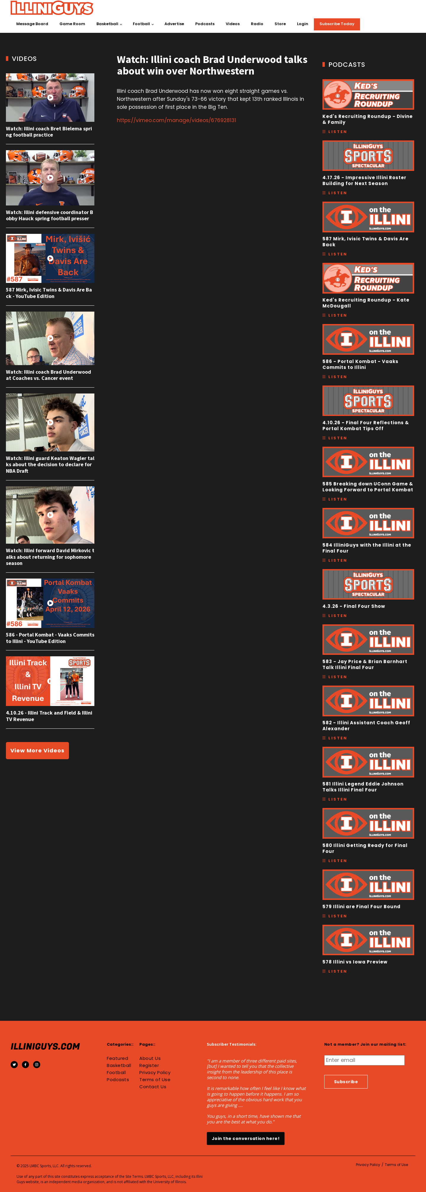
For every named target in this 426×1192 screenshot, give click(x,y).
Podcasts (204, 24)
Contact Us (152, 1087)
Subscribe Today (337, 24)
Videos (233, 24)
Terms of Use (154, 1079)
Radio (257, 24)
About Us (150, 1058)
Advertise (174, 24)
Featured (117, 1058)
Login (302, 24)
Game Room (72, 24)
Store (280, 24)
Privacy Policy (154, 1072)
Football (141, 24)
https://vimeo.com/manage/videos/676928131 (176, 120)
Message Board (32, 24)
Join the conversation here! (246, 1138)
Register (149, 1065)
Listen (337, 132)
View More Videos (37, 750)
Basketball (107, 24)
